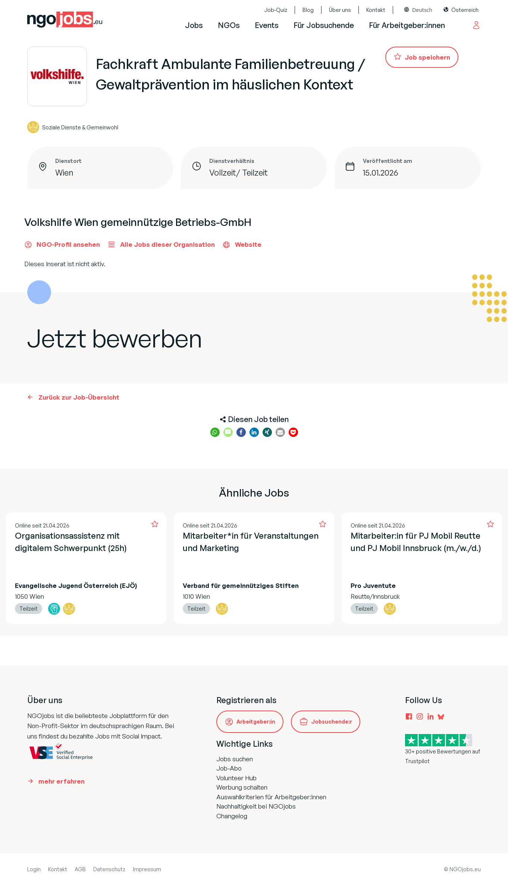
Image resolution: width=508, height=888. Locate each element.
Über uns (340, 10)
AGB (80, 869)
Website (241, 244)
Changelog (231, 816)
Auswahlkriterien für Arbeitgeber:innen (271, 797)
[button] (215, 432)
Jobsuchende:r (331, 721)
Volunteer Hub (236, 778)
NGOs (229, 25)
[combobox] (418, 10)
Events (267, 25)
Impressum (147, 869)
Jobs (194, 25)
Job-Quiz (275, 10)
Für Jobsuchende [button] (324, 25)
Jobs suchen (234, 759)
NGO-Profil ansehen (62, 244)
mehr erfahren (61, 781)
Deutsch (422, 9)
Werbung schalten (241, 787)
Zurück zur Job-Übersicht (78, 397)
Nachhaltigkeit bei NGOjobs (256, 806)
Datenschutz (109, 869)
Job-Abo (229, 768)
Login (34, 869)
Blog (308, 10)
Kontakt (375, 10)
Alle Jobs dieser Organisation (161, 244)
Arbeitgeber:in (255, 721)
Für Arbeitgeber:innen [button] (407, 25)
